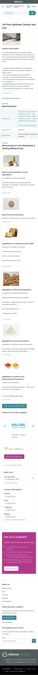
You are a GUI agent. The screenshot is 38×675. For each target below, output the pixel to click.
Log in (34, 6)
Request (14, 457)
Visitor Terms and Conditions (15, 671)
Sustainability (6, 601)
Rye (34, 114)
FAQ (3, 592)
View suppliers (7, 622)
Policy (4, 638)
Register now (11, 569)
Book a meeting (11, 483)
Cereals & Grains (24, 114)
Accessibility (6, 669)
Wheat (35, 119)
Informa (19, 1)
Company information (11, 98)
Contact (4, 595)
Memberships (6, 588)
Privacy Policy (18, 669)
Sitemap (5, 598)
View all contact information (15, 520)
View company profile (13, 465)
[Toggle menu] (3, 6)
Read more (8, 93)
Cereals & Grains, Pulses (26, 112)
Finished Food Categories (27, 121)
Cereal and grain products (27, 125)
